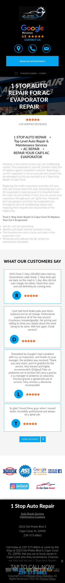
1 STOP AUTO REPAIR (30, 137)
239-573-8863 (32, 535)
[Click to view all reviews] (32, 441)
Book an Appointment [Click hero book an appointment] (32, 61)
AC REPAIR (31, 149)
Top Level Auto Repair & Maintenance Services (31, 143)
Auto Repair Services (32, 513)
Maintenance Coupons (32, 516)
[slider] (31, 295)
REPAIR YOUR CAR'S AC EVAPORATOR (31, 155)
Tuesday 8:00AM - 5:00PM (33, 73)
